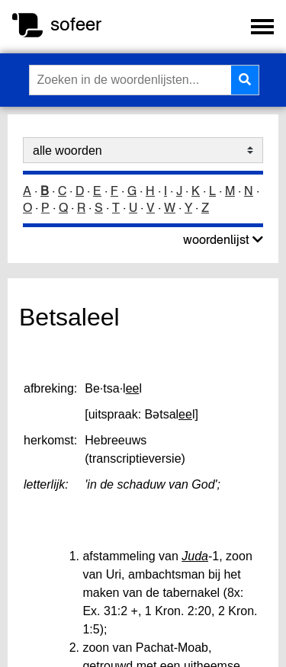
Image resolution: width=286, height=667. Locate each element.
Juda (195, 556)
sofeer (75, 24)
